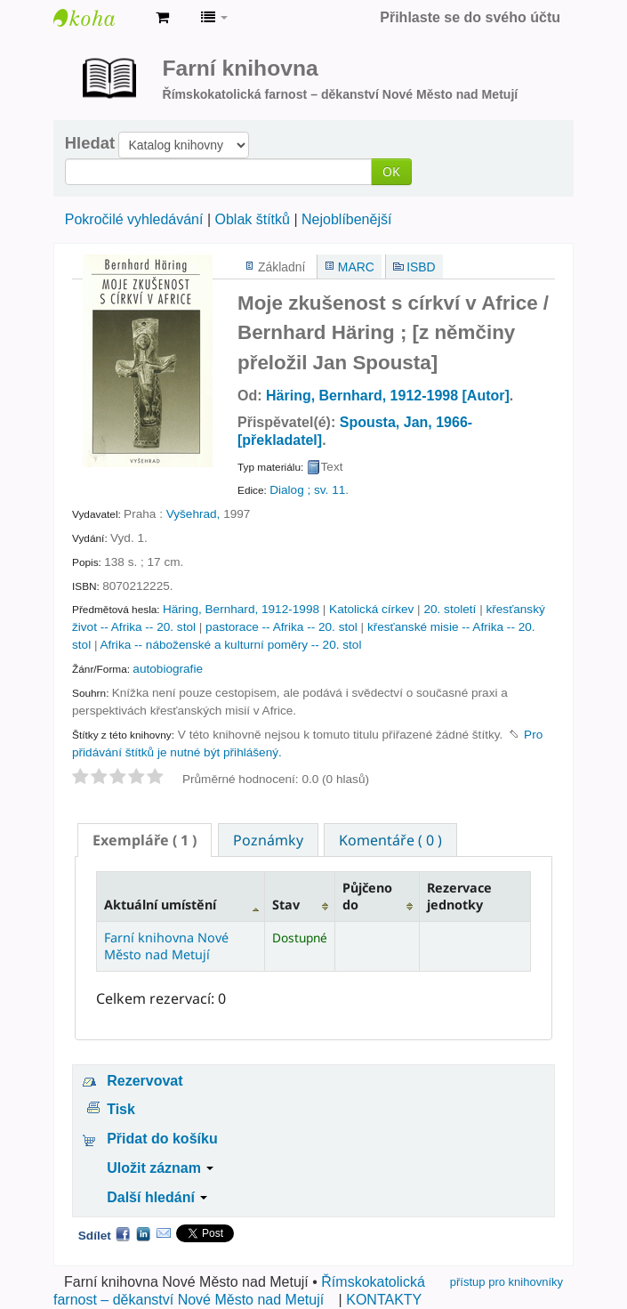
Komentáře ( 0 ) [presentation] (390, 840)
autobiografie (168, 668)
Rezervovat (144, 1080)
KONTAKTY (384, 1299)
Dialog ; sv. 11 (307, 490)
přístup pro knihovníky (506, 1282)
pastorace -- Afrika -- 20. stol (281, 627)
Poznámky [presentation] (268, 840)
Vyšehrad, (193, 514)
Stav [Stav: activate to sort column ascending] (286, 904)
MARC (356, 267)
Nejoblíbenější (346, 219)
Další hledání (157, 1197)
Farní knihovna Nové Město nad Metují (97, 18)
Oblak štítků (251, 219)
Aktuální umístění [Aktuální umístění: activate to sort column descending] (160, 904)
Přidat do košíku (162, 1138)
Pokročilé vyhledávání (134, 219)
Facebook (123, 1233)
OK (391, 171)
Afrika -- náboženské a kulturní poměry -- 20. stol (231, 644)
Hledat (90, 143)
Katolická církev (371, 609)
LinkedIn (143, 1233)
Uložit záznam (160, 1168)
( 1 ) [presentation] (144, 840)
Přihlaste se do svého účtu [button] (470, 17)
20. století (449, 609)
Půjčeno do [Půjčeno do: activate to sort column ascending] (367, 896)
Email (164, 1233)
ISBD (420, 267)
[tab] (144, 840)
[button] (162, 18)
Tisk (121, 1109)
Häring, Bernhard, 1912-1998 (241, 609)
